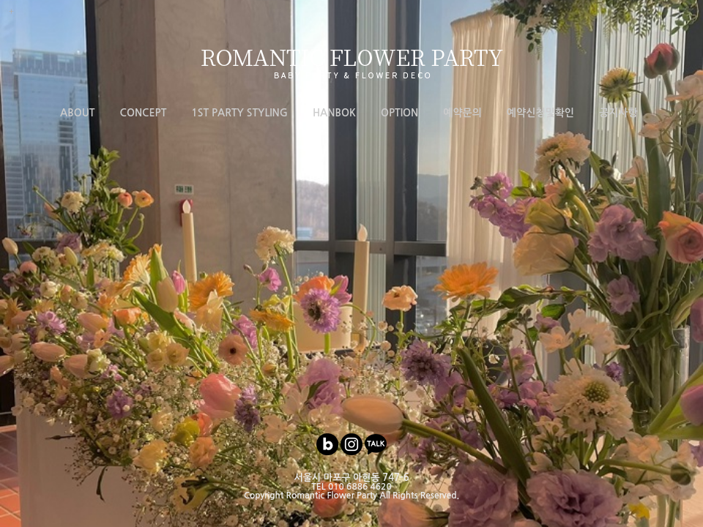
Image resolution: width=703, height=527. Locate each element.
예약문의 (462, 113)
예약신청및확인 (540, 113)
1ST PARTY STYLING (239, 113)
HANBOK (334, 113)
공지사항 (618, 113)
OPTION (399, 113)
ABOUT (77, 113)
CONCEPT (143, 113)
